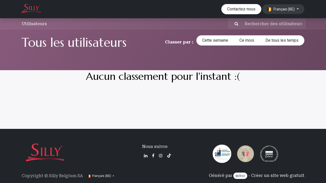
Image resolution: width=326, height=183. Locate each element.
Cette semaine (215, 40)
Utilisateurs (34, 23)
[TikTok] (169, 155)
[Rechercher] (234, 24)
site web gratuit (287, 175)
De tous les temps (281, 40)
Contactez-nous (241, 9)
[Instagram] (161, 155)
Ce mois (246, 40)
